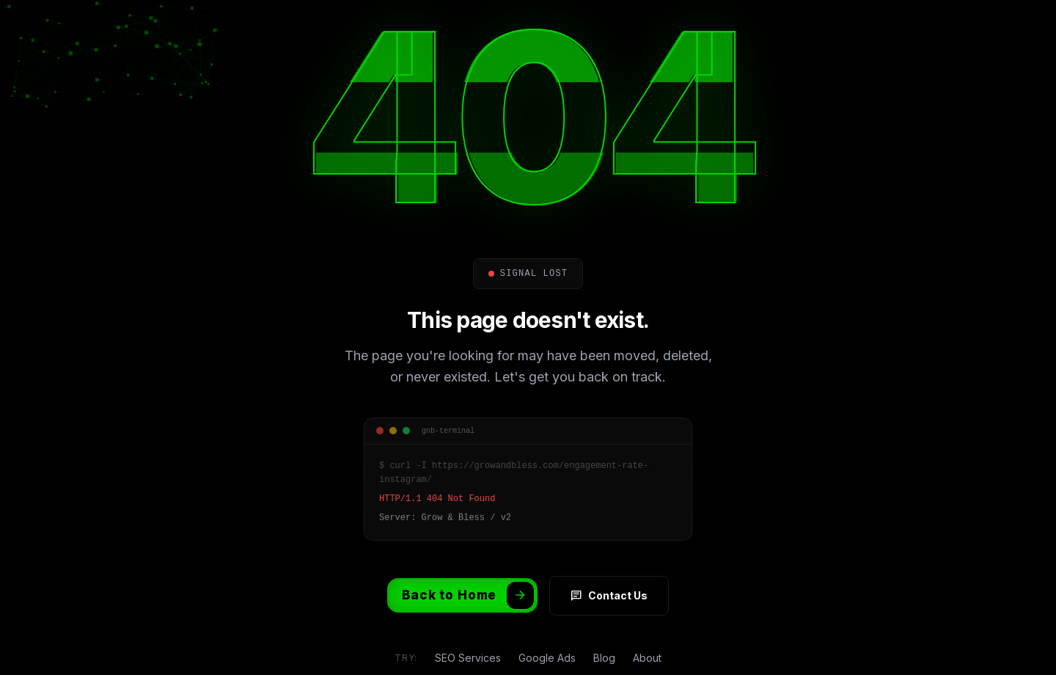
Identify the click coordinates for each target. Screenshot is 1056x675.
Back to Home (468, 576)
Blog (604, 638)
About (647, 638)
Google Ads (547, 638)
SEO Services (468, 638)
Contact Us (609, 576)
